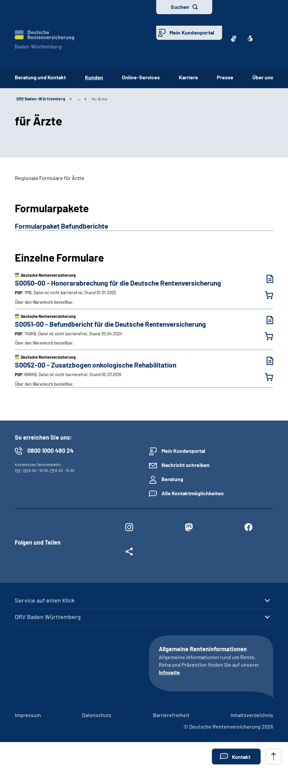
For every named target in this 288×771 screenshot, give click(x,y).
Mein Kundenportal (191, 32)
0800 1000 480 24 (50, 450)
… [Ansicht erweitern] (78, 99)
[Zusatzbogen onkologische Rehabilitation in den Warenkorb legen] (265, 377)
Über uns (262, 77)
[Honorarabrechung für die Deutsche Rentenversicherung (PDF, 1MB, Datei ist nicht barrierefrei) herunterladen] (265, 279)
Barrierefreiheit (171, 715)
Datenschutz (96, 715)
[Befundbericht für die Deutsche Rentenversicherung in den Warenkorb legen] (265, 336)
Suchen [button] (180, 7)
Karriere (188, 77)
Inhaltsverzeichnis (252, 715)
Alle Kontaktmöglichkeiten (192, 493)
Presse (225, 77)
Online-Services (141, 77)
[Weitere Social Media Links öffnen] (129, 552)
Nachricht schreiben (185, 465)
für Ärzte (99, 98)
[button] (236, 756)
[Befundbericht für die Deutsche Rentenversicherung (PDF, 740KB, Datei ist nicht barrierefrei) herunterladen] (265, 320)
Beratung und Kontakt (40, 77)
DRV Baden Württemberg (48, 617)
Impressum (28, 715)
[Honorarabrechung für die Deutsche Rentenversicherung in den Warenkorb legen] (265, 295)
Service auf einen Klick (45, 600)
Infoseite (169, 672)
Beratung (172, 479)
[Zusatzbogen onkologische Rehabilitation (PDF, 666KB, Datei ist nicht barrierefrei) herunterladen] (265, 361)
